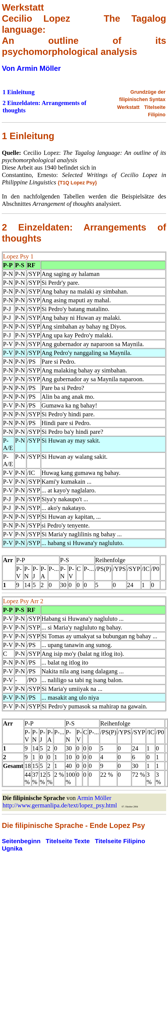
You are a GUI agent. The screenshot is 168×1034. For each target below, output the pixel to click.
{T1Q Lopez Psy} (77, 183)
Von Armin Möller (31, 68)
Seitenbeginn (21, 841)
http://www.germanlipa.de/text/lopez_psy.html (60, 805)
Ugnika (12, 848)
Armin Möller (94, 797)
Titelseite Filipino (120, 841)
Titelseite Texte (68, 841)
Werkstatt (128, 107)
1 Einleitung (19, 92)
